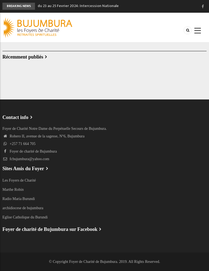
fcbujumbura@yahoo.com (25, 159)
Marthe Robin (13, 190)
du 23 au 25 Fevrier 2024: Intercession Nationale (78, 6)
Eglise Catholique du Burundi (25, 217)
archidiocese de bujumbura (22, 208)
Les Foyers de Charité (19, 180)
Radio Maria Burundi (18, 199)
